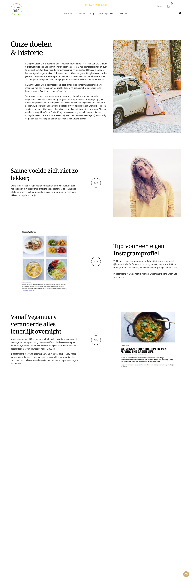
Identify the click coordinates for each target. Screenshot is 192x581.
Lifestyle (81, 13)
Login (159, 5)
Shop (92, 13)
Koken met (123, 13)
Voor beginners (106, 13)
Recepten (68, 13)
